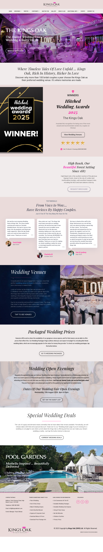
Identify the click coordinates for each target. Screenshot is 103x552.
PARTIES (26, 11)
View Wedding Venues (73, 135)
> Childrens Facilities (58, 516)
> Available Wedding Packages (61, 503)
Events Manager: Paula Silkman (14, 511)
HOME (10, 11)
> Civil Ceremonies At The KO (60, 500)
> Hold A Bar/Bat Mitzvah (36, 510)
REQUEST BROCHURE (15, 51)
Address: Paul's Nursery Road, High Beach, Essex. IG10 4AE (15, 501)
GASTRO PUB (45, 11)
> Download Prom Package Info (37, 519)
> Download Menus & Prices (36, 516)
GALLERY (53, 11)
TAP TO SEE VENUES (23, 315)
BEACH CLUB (62, 11)
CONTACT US (90, 11)
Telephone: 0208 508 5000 (12, 505)
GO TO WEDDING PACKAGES (51, 353)
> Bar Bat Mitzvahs (58, 513)
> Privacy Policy (57, 519)
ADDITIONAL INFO (72, 11)
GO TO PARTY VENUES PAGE (18, 481)
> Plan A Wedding (34, 500)
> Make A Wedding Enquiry (36, 507)
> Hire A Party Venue (34, 503)
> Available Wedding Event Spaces (62, 507)
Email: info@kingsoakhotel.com (14, 508)
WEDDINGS (17, 11)
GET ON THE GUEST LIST (51, 400)
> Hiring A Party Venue (59, 510)
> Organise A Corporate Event (37, 513)
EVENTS (83, 11)
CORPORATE (35, 11)
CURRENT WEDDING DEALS (51, 438)
